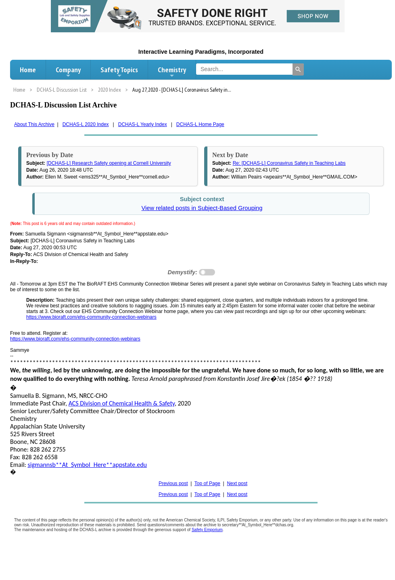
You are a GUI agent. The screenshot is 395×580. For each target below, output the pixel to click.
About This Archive (34, 124)
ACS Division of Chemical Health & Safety (122, 403)
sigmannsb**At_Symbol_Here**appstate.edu (87, 465)
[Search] (298, 69)
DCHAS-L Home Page (200, 124)
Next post (237, 483)
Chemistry (172, 72)
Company (68, 72)
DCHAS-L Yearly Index (142, 124)
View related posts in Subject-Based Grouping (201, 208)
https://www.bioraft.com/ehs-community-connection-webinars (91, 317)
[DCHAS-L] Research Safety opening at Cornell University (109, 163)
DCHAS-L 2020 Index (86, 124)
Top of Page (207, 483)
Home (28, 69)
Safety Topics (119, 72)
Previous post (173, 483)
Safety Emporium (207, 529)
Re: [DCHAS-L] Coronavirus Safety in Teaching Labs (289, 163)
